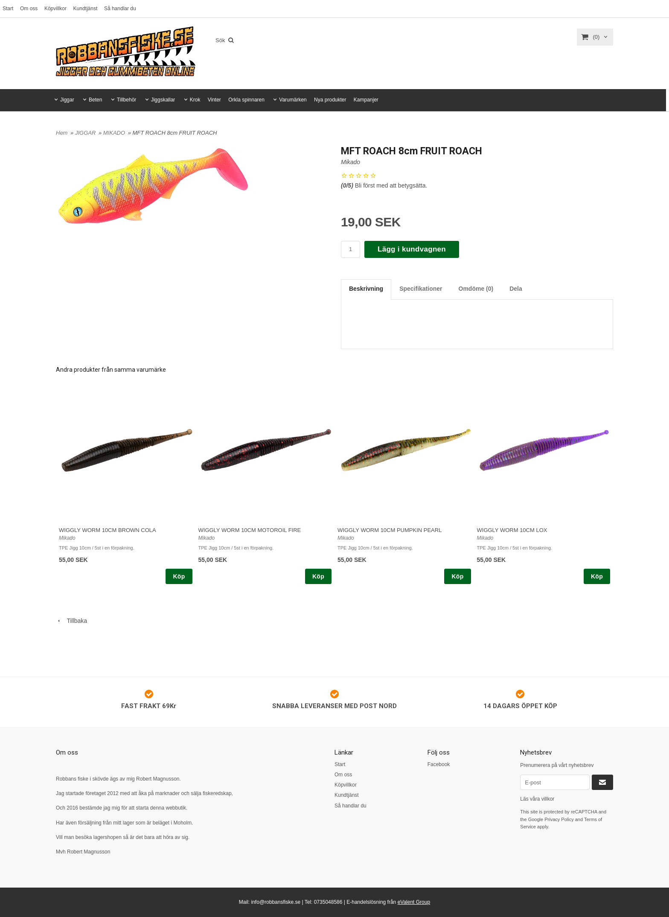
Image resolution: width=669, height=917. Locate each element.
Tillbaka (71, 620)
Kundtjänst (85, 9)
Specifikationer (420, 288)
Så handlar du (120, 9)
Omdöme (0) (476, 288)
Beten (95, 100)
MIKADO (115, 133)
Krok (195, 100)
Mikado (350, 162)
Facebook (439, 764)
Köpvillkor (55, 9)
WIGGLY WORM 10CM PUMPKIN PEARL (389, 530)
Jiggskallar (163, 100)
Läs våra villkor (537, 799)
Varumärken (292, 100)
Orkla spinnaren (246, 100)
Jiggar (67, 100)
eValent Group (414, 902)
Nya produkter (330, 100)
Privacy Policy (558, 819)
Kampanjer (366, 100)
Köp (179, 576)
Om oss (29, 9)
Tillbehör (127, 100)
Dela (515, 288)
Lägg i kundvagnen (412, 249)
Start (8, 9)
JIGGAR (86, 133)
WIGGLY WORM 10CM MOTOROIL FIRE (249, 530)
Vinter (214, 100)
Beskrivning (366, 288)
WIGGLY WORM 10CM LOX (512, 530)
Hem (61, 133)
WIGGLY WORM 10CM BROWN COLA (107, 530)
